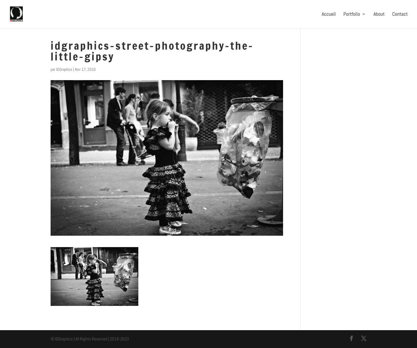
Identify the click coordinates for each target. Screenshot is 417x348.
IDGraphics (64, 69)
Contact (400, 14)
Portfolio (351, 14)
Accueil (329, 14)
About (379, 14)
